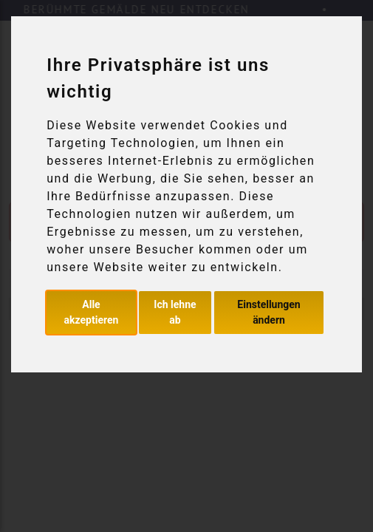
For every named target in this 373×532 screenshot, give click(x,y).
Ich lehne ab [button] (175, 312)
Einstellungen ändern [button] (268, 312)
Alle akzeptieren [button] (91, 312)
